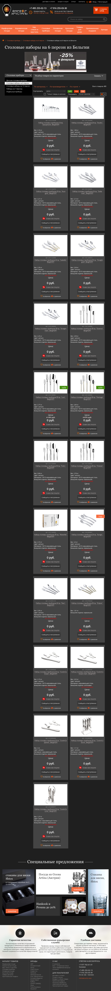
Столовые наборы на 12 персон (18, 86)
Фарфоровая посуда (6, 29)
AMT (31, 964)
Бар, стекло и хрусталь (34, 29)
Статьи (73, 1)
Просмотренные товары (60, 986)
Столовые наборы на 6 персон (33, 41)
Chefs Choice (34, 969)
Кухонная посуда (69, 29)
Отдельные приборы (14, 92)
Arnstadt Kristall (35, 966)
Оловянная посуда (58, 29)
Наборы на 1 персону (14, 89)
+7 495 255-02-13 (86, 970)
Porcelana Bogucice (36, 978)
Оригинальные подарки (92, 29)
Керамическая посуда (21, 29)
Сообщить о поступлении (51, 154)
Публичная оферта (59, 981)
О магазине (56, 964)
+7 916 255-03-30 (86, 972)
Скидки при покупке (52, 150)
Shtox (32, 985)
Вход (94, 2)
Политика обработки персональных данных (60, 983)
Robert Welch (34, 980)
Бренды (104, 29)
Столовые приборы (46, 29)
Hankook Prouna (35, 974)
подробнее (12, 911)
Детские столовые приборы (16, 80)
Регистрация (102, 2)
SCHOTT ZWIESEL (35, 983)
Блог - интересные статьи (61, 966)
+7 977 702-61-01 (86, 965)
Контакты (82, 1)
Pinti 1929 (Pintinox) (36, 976)
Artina (32, 967)
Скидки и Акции (63, 1)
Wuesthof (33, 989)
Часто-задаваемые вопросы (61, 967)
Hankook (33, 973)
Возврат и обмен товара (60, 979)
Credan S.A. (34, 971)
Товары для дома (79, 29)
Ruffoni (32, 982)
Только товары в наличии (55, 94)
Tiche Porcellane (35, 987)
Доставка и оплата (49, 1)
